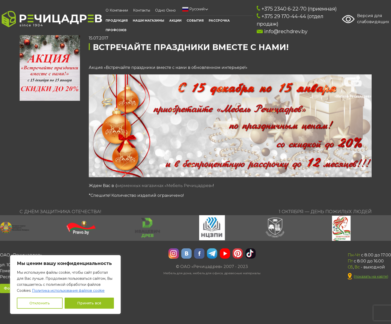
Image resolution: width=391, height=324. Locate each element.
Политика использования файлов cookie (68, 290)
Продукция (117, 20)
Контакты (141, 10)
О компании (117, 10)
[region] (65, 284)
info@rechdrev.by (282, 31)
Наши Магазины (148, 20)
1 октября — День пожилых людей (325, 211)
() (368, 276)
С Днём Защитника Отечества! (60, 211)
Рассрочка (219, 20)
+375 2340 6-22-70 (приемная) (297, 9)
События (195, 20)
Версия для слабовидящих (365, 19)
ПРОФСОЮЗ (116, 30)
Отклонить (39, 303)
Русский (193, 9)
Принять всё (89, 303)
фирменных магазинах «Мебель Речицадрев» (164, 185)
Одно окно (165, 10)
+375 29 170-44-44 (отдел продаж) (290, 20)
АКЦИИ (175, 20)
